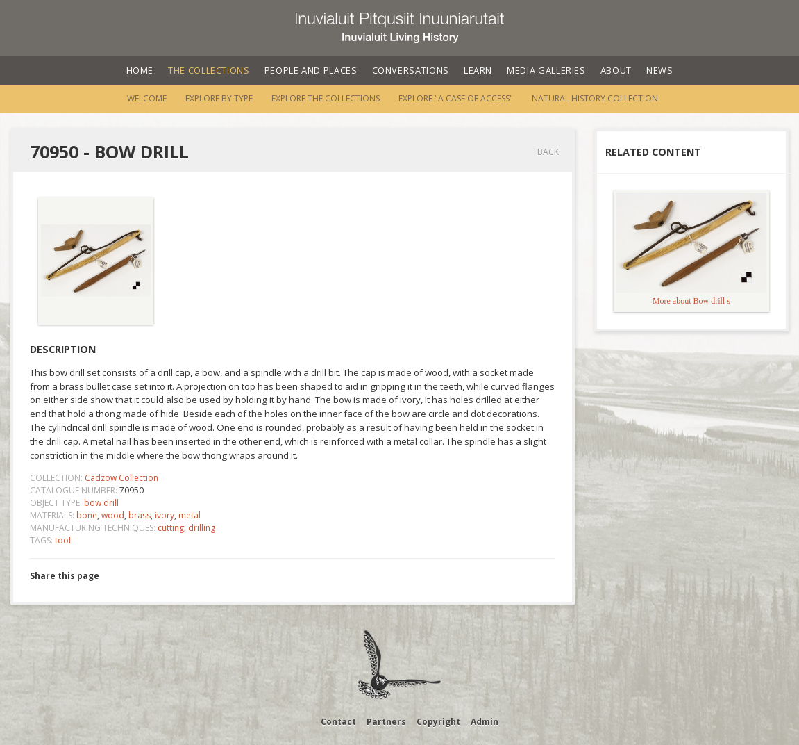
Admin (484, 722)
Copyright (438, 722)
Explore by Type (219, 98)
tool (63, 540)
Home (140, 70)
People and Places (311, 70)
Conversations (410, 70)
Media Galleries (546, 70)
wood (112, 515)
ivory (164, 515)
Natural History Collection (595, 98)
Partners (386, 722)
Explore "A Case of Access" (455, 98)
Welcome (147, 98)
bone (86, 515)
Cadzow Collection (121, 478)
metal (189, 515)
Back (548, 152)
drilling (201, 528)
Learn (478, 70)
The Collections (209, 70)
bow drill (101, 503)
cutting (171, 528)
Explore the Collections (325, 98)
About (616, 70)
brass (139, 515)
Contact (338, 722)
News (659, 70)
